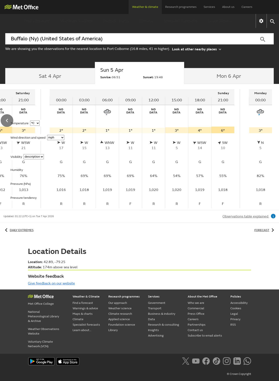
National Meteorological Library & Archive (43, 316)
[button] (272, 21)
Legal (234, 314)
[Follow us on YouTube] (196, 361)
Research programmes (181, 7)
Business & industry (161, 314)
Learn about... (220, 20)
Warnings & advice (76, 20)
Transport (155, 308)
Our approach (117, 303)
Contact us (195, 330)
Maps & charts (116, 20)
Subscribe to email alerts (205, 335)
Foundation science (121, 325)
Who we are (196, 303)
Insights (153, 330)
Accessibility (239, 303)
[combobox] (128, 38)
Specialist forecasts (180, 20)
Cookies (235, 308)
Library (113, 330)
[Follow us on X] (186, 361)
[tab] (50, 76)
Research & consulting (163, 325)
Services (209, 7)
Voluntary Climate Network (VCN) (40, 344)
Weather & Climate (86, 296)
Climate (146, 20)
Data (151, 319)
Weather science (120, 308)
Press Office (196, 314)
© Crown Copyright (239, 374)
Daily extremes (18, 230)
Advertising (156, 335)
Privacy (235, 319)
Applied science (119, 319)
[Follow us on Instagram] (227, 361)
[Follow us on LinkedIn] (238, 361)
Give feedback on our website (51, 283)
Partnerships (197, 325)
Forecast (265, 230)
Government (156, 303)
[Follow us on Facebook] (207, 361)
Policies (235, 296)
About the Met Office (202, 296)
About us (228, 7)
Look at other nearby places (196, 49)
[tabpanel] (142, 148)
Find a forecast (37, 20)
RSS (233, 325)
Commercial (196, 308)
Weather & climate (145, 7)
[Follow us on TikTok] (217, 361)
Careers (247, 7)
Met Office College (41, 304)
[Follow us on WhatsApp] (247, 361)
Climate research (120, 314)
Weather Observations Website (43, 331)
